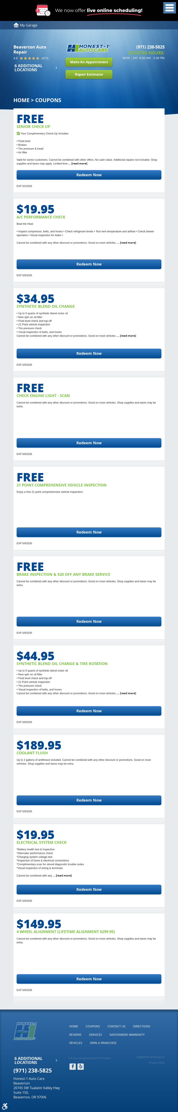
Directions (141, 1026)
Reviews (75, 1035)
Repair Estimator (89, 74)
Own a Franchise (103, 1043)
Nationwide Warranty (127, 1035)
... (77, 163)
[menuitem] (73, 1026)
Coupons (48, 100)
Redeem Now (89, 174)
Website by (150, 1057)
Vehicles (75, 1043)
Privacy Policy (157, 1062)
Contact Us (116, 1026)
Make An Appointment (89, 62)
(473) (45, 58)
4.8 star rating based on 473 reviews (90, 1058)
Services (95, 1035)
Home (21, 100)
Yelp (80, 1066)
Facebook (72, 1066)
